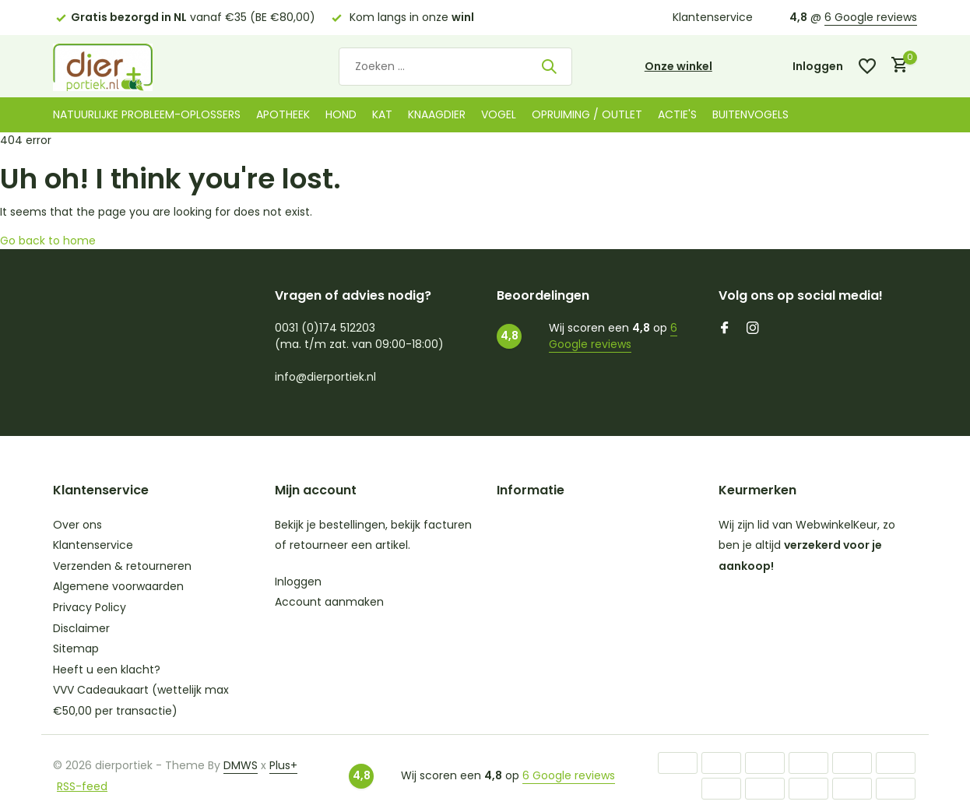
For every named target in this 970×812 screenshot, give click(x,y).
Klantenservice (713, 17)
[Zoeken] (455, 66)
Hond (341, 114)
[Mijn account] (818, 66)
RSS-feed (82, 786)
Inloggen (298, 581)
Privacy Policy (89, 607)
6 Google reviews (870, 17)
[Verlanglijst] (867, 66)
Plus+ (283, 765)
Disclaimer (81, 628)
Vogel (498, 114)
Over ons (77, 525)
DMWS (240, 765)
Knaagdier (437, 114)
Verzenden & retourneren (122, 566)
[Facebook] (725, 329)
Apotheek (283, 114)
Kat (382, 114)
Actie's (677, 114)
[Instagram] (753, 329)
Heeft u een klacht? (106, 669)
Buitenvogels (750, 114)
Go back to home (48, 240)
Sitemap (76, 648)
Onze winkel (678, 66)
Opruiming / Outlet (587, 114)
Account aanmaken (329, 602)
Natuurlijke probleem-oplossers (147, 114)
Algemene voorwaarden (118, 586)
